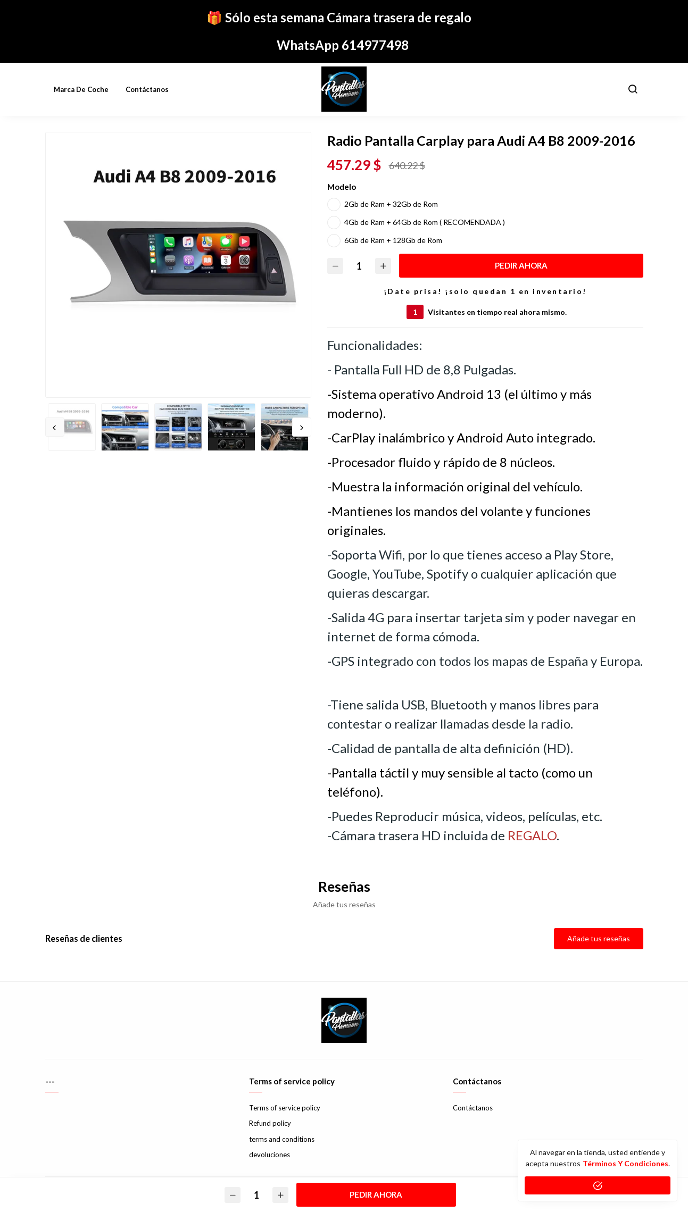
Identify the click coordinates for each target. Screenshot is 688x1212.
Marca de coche (81, 89)
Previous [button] (54, 427)
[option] (178, 264)
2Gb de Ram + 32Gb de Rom (391, 203)
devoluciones (269, 1154)
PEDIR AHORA (521, 265)
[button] (632, 89)
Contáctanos (147, 89)
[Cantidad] (359, 266)
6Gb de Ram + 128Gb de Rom (393, 240)
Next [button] (301, 427)
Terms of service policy (284, 1108)
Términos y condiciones (625, 1163)
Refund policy (270, 1123)
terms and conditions (281, 1139)
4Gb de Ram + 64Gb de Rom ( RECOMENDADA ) (424, 222)
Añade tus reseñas (598, 938)
